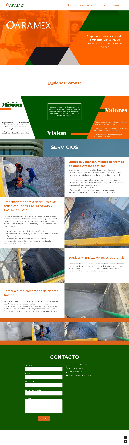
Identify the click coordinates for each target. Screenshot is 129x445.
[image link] (14, 5)
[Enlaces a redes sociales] (122, 5)
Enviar (44, 418)
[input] (43, 369)
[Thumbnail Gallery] (21, 117)
